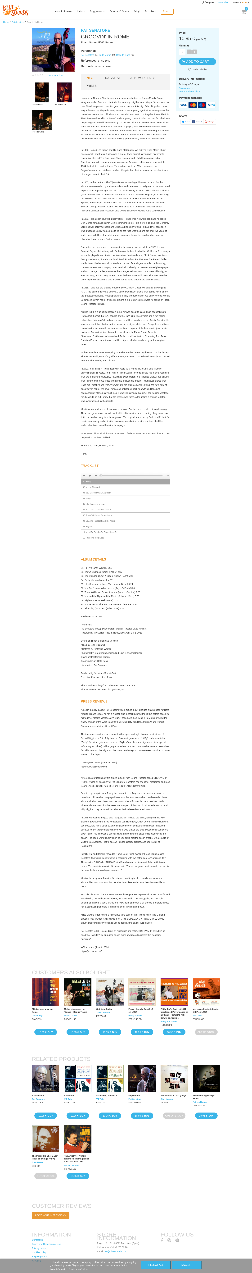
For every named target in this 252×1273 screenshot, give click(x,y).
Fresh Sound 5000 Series (97, 42)
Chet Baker (37, 1162)
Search (167, 11)
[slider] (131, 475)
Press (91, 85)
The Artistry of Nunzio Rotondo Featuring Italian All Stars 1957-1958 (76, 1159)
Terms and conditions (189, 91)
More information (59, 1269)
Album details (142, 78)
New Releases (63, 11)
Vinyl (137, 11)
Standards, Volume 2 (106, 1095)
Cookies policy (39, 1252)
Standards (69, 1095)
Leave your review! (54, 75)
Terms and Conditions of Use (46, 1244)
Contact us (37, 1240)
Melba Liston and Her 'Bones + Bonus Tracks (75, 1010)
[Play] (90, 475)
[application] (125, 475)
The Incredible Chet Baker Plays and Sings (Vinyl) (45, 1157)
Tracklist (112, 78)
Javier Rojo (37, 1015)
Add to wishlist (199, 69)
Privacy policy (39, 1248)
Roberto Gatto (123, 55)
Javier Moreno (103, 1012)
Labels (81, 11)
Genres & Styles (119, 11)
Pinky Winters (135, 1015)
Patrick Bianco (200, 1102)
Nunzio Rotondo (72, 1165)
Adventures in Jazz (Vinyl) (173, 1095)
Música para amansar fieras (42, 1010)
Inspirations (134, 1095)
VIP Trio (68, 1099)
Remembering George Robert (204, 1097)
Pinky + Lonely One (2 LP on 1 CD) (140, 1010)
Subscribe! (223, 2)
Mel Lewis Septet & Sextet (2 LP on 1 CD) (205, 1010)
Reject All (155, 1265)
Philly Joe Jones (169, 1021)
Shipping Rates (39, 1256)
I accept (187, 1265)
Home (6, 22)
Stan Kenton (167, 1099)
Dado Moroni (105, 55)
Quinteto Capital (104, 1009)
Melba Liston (70, 1015)
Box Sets (150, 11)
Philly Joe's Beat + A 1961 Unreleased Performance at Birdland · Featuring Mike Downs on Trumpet (174, 1013)
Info (89, 78)
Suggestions (97, 11)
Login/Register (207, 2)
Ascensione (38, 1095)
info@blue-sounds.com (115, 1251)
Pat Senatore (18, 22)
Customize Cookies (79, 1269)
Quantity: (184, 45)
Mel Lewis (198, 1015)
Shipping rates (186, 88)
